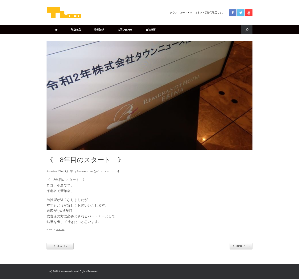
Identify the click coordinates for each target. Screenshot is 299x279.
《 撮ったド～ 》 (60, 246)
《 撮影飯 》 (241, 246)
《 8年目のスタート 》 (85, 159)
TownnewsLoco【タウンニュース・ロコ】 (98, 171)
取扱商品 (76, 29)
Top (55, 29)
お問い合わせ (124, 29)
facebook (60, 229)
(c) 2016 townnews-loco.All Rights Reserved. (74, 271)
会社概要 (151, 29)
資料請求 (99, 29)
